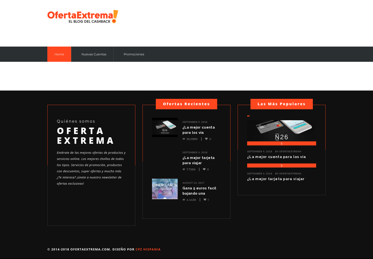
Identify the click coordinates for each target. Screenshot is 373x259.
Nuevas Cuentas (93, 54)
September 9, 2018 (194, 121)
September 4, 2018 (194, 152)
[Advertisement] (288, 23)
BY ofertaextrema (288, 151)
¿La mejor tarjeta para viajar (198, 160)
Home (59, 54)
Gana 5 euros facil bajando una (199, 191)
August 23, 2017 (193, 182)
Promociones (134, 54)
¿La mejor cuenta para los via (199, 130)
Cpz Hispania (148, 249)
